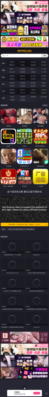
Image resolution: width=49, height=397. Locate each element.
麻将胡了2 (12, 65)
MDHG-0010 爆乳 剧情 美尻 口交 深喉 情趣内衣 (21, 229)
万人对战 (33, 62)
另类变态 (43, 79)
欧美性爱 (43, 76)
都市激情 (12, 90)
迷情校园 (12, 93)
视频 (3, 70)
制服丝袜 (12, 79)
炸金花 (22, 65)
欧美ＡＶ (33, 69)
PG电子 (12, 62)
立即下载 (36, 393)
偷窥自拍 (12, 83)
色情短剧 (22, 100)
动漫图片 (43, 83)
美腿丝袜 (12, 86)
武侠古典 (43, 90)
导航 (3, 98)
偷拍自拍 (22, 76)
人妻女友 (33, 90)
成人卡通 (33, 76)
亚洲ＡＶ (12, 69)
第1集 (3, 229)
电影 (3, 77)
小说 (3, 91)
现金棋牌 (33, 65)
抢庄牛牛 (43, 65)
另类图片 (43, 86)
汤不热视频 (44, 97)
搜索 (45, 55)
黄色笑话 (33, 93)
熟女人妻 (12, 72)
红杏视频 (12, 100)
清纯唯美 (22, 86)
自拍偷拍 (22, 69)
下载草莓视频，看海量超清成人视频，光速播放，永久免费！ (27, 224)
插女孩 (12, 97)
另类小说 (22, 93)
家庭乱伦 (22, 90)
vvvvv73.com (24, 51)
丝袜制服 (22, 72)
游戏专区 (43, 62)
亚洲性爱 (12, 76)
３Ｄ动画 (43, 69)
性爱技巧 (43, 93)
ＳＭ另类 (43, 72)
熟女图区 (33, 86)
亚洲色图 (22, 83)
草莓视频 (33, 97)
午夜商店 (22, 97)
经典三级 (22, 79)
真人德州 (22, 62)
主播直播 (33, 72)
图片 (3, 84)
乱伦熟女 (33, 79)
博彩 (3, 63)
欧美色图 (33, 83)
